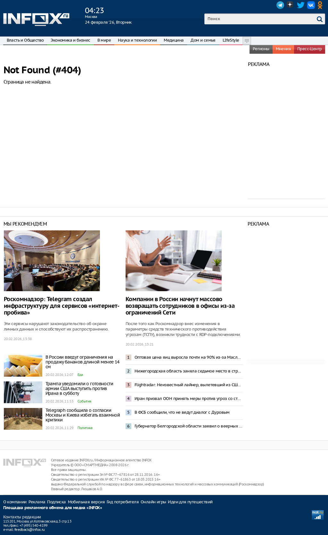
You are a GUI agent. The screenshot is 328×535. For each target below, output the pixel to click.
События (84, 401)
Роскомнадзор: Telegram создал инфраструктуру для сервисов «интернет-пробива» (61, 306)
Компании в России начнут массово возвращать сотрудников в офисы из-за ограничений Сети (180, 306)
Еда (80, 374)
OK (321, 5)
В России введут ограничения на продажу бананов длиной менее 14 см (82, 362)
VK (311, 5)
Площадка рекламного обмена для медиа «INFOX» (52, 508)
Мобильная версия (86, 501)
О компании (15, 501)
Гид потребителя (123, 501)
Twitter (301, 5)
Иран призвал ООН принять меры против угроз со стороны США (189, 398)
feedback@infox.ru (29, 529)
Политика (85, 428)
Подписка (56, 501)
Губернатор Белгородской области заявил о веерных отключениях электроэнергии (189, 426)
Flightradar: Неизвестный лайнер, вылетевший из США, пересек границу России (189, 384)
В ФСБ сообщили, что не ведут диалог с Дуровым (182, 412)
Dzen (290, 5)
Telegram (280, 5)
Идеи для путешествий (190, 501)
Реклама (37, 501)
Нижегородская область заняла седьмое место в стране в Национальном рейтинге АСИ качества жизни (189, 371)
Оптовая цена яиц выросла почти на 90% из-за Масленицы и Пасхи (189, 357)
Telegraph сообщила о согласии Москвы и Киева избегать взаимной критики (82, 415)
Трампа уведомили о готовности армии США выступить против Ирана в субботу (79, 388)
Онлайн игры (153, 501)
